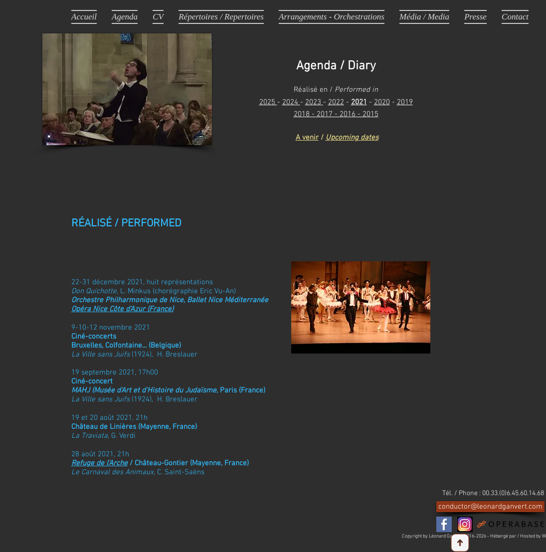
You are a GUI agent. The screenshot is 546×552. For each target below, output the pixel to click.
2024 (291, 102)
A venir (307, 137)
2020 (382, 102)
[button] (424, 16)
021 (361, 102)
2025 (268, 102)
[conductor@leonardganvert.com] (490, 506)
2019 (405, 102)
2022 (336, 102)
